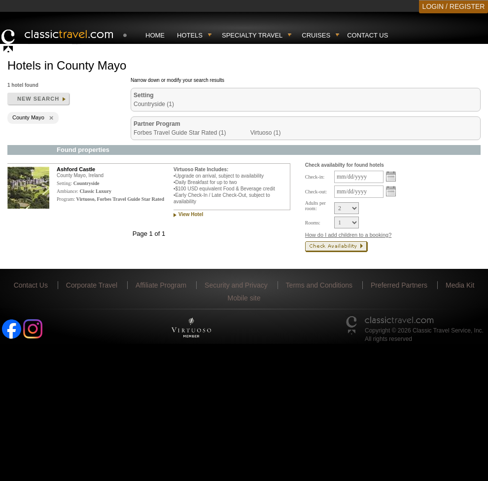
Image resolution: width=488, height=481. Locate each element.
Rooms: (312, 222)
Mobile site (244, 298)
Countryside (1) (154, 104)
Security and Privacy (236, 285)
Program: (66, 199)
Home (155, 35)
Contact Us (367, 35)
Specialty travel (252, 35)
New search (38, 99)
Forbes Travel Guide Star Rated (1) (180, 132)
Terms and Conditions (319, 285)
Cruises (316, 35)
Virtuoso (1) (265, 132)
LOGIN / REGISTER (453, 6)
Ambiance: (67, 191)
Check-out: (316, 191)
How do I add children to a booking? (348, 235)
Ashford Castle (76, 169)
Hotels (190, 35)
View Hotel (190, 214)
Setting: (64, 183)
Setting (144, 95)
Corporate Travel (91, 285)
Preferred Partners (399, 285)
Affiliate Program (161, 285)
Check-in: (314, 177)
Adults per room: (315, 205)
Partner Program (157, 123)
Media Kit (460, 285)
